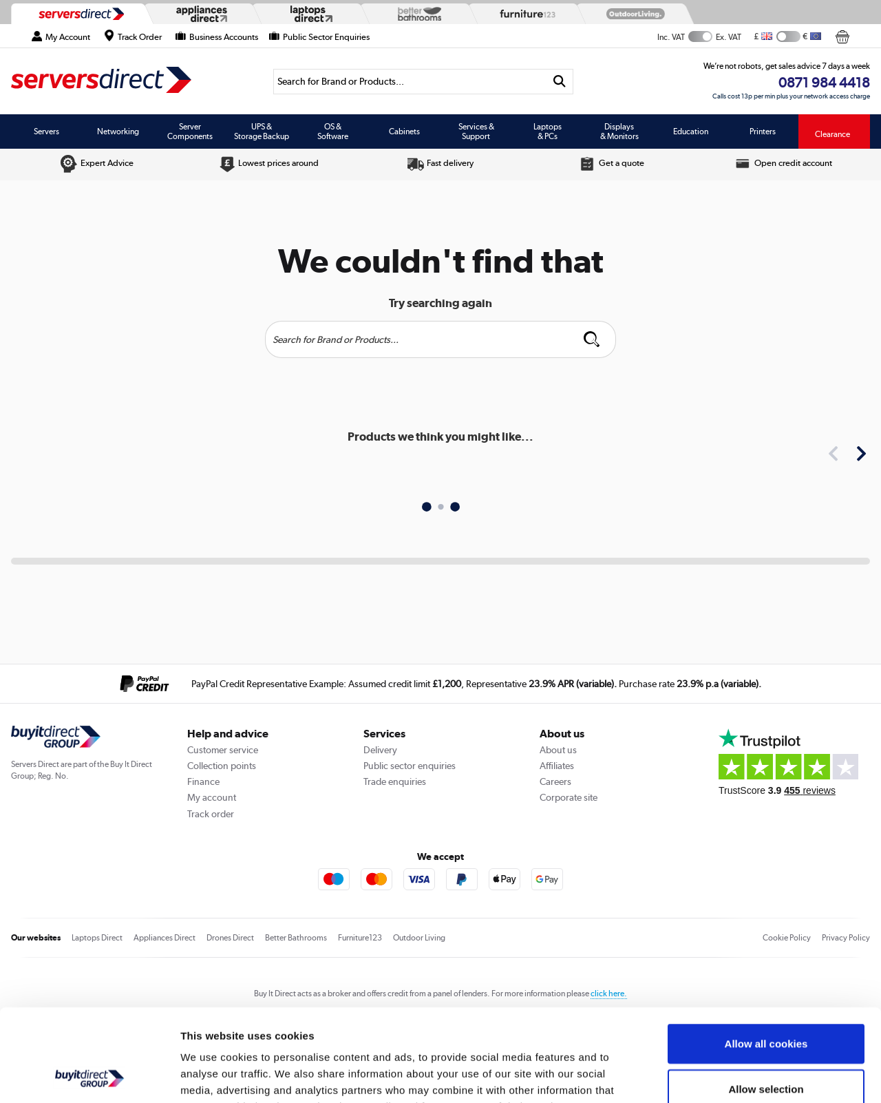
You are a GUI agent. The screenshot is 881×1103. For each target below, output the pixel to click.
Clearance (832, 134)
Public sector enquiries (409, 765)
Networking (118, 131)
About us (558, 749)
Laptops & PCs (547, 131)
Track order (210, 813)
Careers (555, 781)
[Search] (409, 81)
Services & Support (476, 131)
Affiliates (557, 765)
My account (211, 797)
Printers (763, 131)
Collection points (221, 765)
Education (690, 131)
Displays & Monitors (619, 131)
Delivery (380, 749)
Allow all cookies (766, 957)
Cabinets (404, 131)
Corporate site (568, 797)
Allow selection (765, 1002)
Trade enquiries (394, 781)
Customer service (222, 749)
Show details (722, 1076)
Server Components (190, 131)
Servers (46, 131)
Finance (203, 781)
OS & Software (332, 131)
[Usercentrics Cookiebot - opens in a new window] (89, 1076)
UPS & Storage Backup (261, 131)
